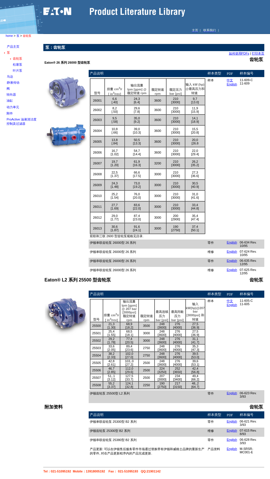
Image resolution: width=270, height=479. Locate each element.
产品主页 (13, 46)
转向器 (11, 94)
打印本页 (258, 53)
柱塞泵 (17, 64)
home (9, 35)
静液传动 (13, 82)
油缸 (10, 100)
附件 (10, 113)
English (232, 84)
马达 (10, 76)
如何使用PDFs (239, 53)
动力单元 (13, 107)
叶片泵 (17, 70)
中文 (230, 80)
